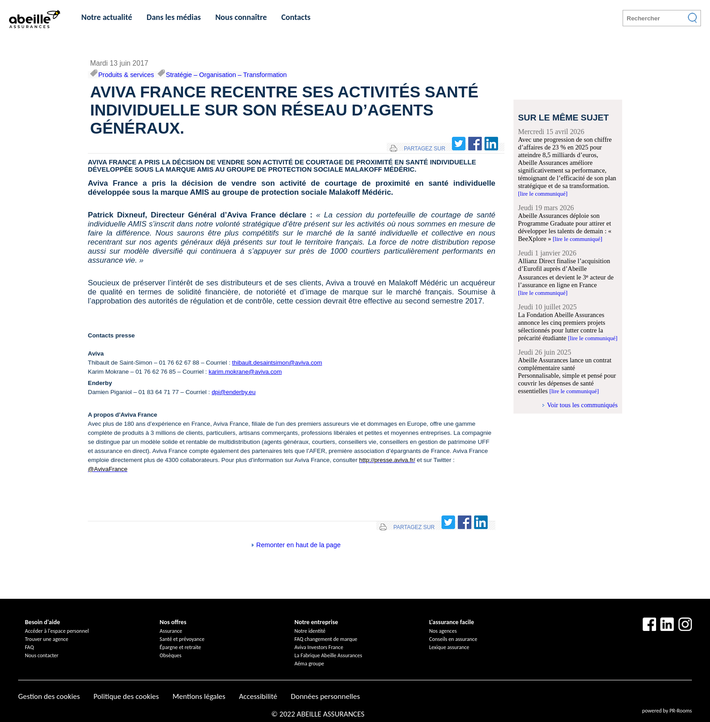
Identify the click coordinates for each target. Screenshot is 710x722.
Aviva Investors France (318, 647)
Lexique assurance (449, 647)
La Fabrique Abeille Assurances (328, 655)
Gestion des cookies (49, 696)
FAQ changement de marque (325, 639)
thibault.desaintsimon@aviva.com (277, 362)
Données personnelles (325, 696)
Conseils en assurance (453, 639)
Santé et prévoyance (182, 639)
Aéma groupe (309, 663)
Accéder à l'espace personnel (57, 631)
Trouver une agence (46, 639)
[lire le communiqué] (542, 193)
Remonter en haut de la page (298, 545)
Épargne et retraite (180, 647)
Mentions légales (199, 696)
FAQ (29, 647)
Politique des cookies (125, 696)
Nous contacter (41, 655)
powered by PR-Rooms (667, 711)
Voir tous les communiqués (582, 405)
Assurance (171, 631)
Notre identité (310, 631)
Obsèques (171, 655)
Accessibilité (258, 696)
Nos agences (443, 631)
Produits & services (126, 74)
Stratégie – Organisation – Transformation (226, 74)
